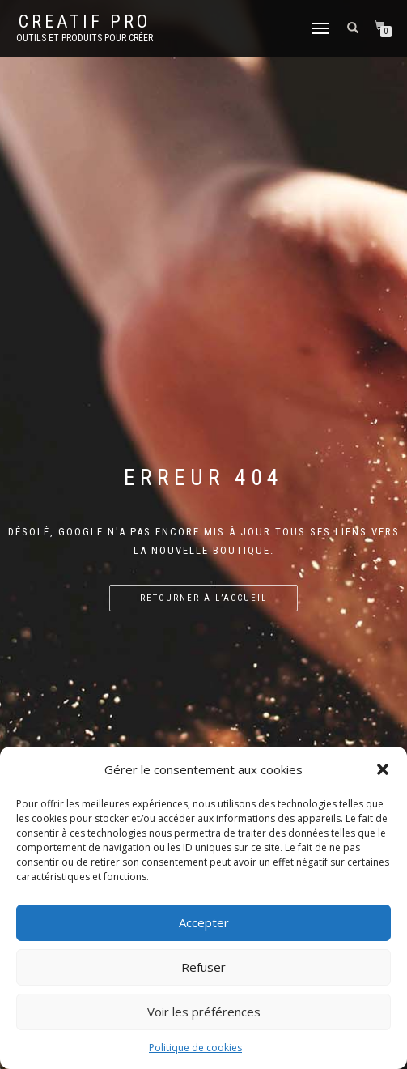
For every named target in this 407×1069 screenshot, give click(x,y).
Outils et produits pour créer (84, 38)
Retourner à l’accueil (203, 598)
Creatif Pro (85, 22)
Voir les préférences (204, 1011)
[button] (383, 769)
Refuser (203, 967)
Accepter (204, 922)
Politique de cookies (195, 1047)
